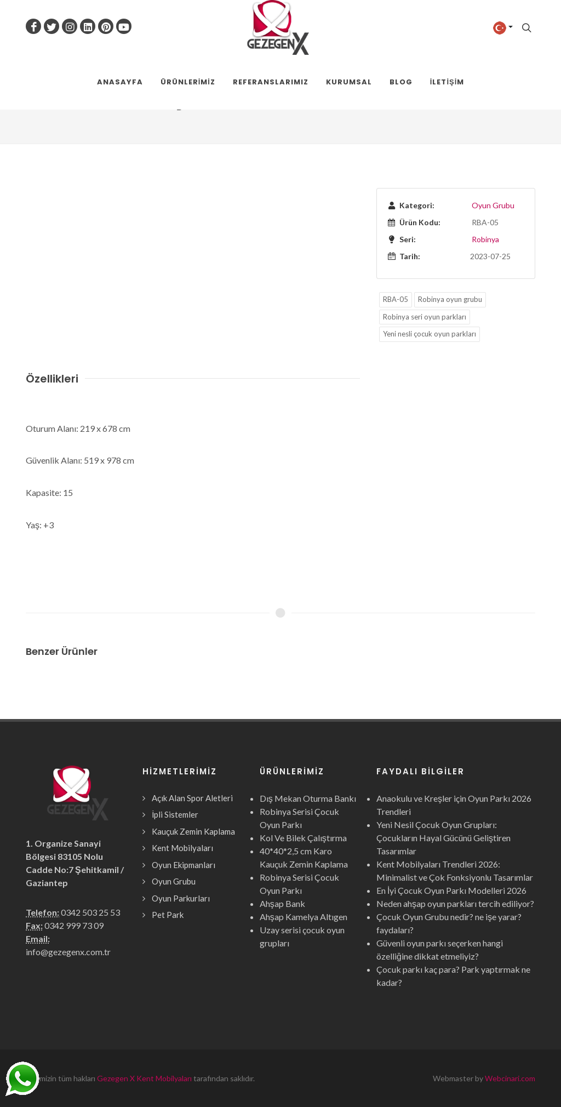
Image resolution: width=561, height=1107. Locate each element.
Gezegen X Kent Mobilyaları (144, 1078)
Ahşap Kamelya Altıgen (303, 916)
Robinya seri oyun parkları (424, 316)
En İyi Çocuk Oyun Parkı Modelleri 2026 (451, 890)
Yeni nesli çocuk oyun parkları (429, 333)
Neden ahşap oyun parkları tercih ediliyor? (455, 903)
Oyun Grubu (493, 205)
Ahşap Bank (282, 903)
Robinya (485, 239)
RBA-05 (395, 299)
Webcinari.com (510, 1078)
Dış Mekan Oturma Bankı (308, 798)
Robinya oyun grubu (450, 299)
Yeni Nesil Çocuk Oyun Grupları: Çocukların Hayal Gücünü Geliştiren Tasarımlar (443, 837)
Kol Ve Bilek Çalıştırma (303, 837)
